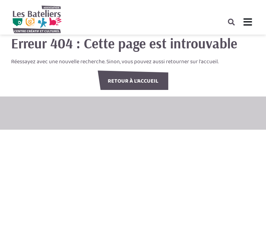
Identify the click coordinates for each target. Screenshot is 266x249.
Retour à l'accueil (133, 81)
